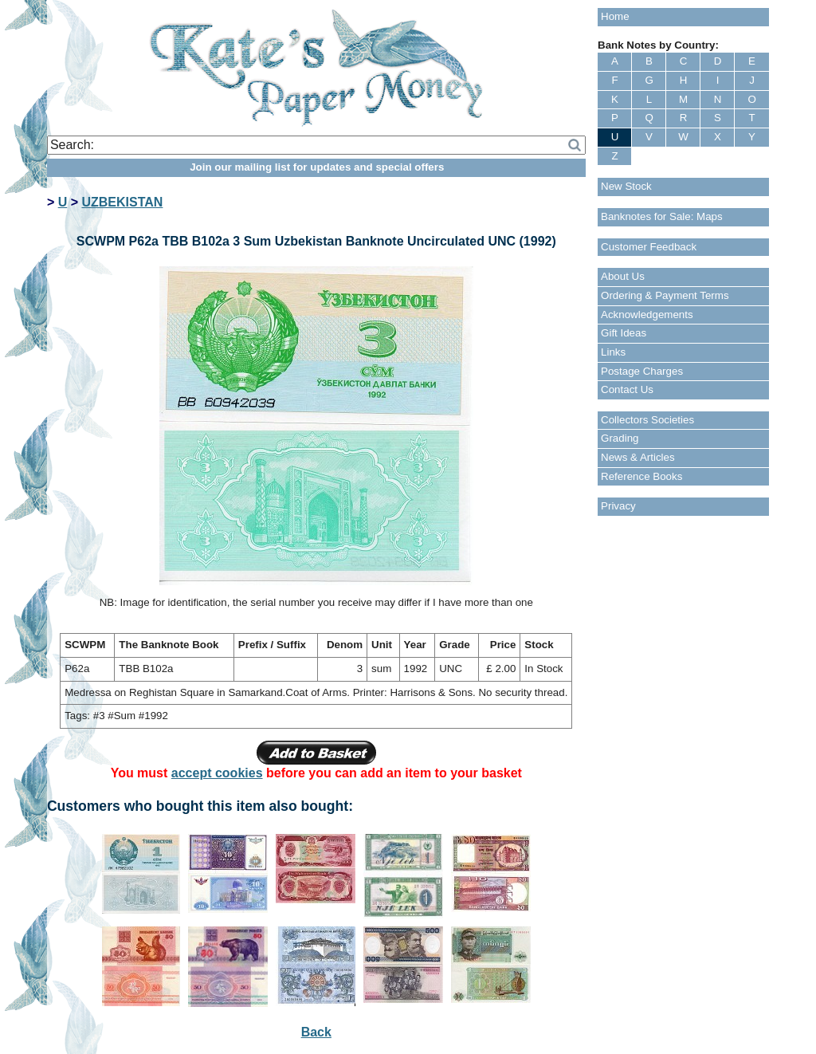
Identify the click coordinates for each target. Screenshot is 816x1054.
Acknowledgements (647, 315)
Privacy (618, 506)
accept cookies (217, 773)
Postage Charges (642, 371)
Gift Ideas (623, 333)
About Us (623, 276)
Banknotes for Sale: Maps (662, 216)
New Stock (626, 186)
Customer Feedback (648, 247)
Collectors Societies (647, 420)
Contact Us (627, 389)
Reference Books (641, 476)
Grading (619, 438)
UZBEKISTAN (122, 202)
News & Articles (638, 457)
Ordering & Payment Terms (665, 295)
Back (316, 1032)
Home (615, 16)
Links (613, 352)
